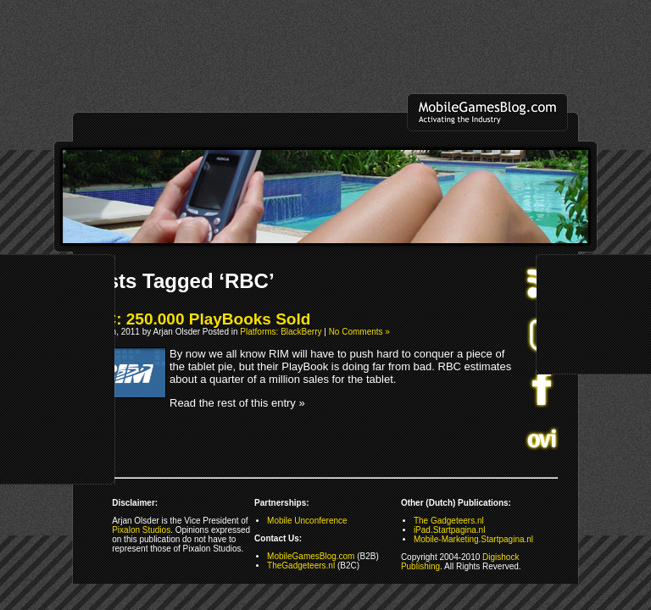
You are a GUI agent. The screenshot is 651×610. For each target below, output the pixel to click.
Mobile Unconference (307, 520)
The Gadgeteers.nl (449, 520)
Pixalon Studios (141, 530)
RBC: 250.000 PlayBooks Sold (195, 319)
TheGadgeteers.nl (301, 565)
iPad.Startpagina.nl (450, 530)
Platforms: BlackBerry (280, 331)
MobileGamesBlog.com (310, 556)
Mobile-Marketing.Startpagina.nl (473, 539)
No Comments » (359, 331)
